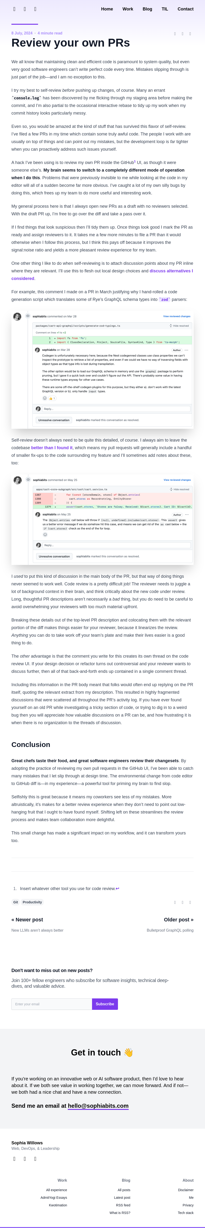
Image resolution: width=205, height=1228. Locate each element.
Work (127, 9)
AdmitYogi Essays (53, 1197)
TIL (165, 9)
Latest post (122, 1197)
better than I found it (52, 447)
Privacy (188, 1205)
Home (107, 9)
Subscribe (105, 1004)
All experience (56, 1190)
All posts (124, 1190)
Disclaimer (186, 1190)
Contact (186, 9)
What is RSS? (120, 1213)
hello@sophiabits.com (98, 1106)
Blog (147, 9)
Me (191, 1197)
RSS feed (123, 1205)
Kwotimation (58, 1205)
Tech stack (186, 1213)
